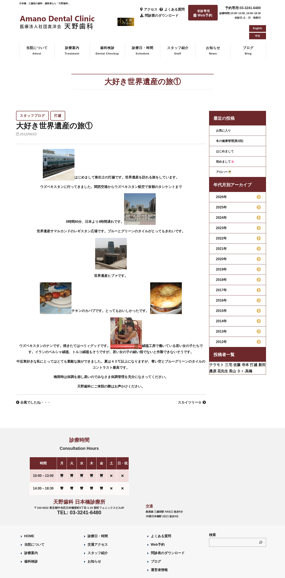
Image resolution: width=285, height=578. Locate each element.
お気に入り (224, 112)
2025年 (221, 189)
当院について (37, 33)
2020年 (221, 241)
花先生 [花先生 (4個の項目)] (234, 355)
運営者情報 (159, 552)
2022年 (221, 220)
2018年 (221, 262)
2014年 (221, 303)
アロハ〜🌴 (225, 154)
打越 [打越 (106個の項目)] (261, 347)
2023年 (221, 210)
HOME (29, 518)
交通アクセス (98, 526)
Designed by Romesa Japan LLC (68, 572)
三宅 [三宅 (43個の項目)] (232, 347)
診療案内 (72, 33)
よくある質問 (161, 518)
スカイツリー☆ (192, 384)
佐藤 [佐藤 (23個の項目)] (242, 347)
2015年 (221, 293)
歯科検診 (107, 33)
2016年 (221, 282)
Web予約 (158, 526)
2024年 (221, 199)
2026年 (221, 179)
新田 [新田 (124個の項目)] (213, 355)
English (257, 9)
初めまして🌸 (226, 143)
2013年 (221, 313)
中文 (257, 16)
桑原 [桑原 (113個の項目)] (223, 355)
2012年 (221, 324)
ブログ (248, 33)
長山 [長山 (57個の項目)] (246, 355)
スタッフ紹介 (178, 33)
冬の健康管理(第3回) (231, 123)
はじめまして (226, 133)
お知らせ (213, 33)
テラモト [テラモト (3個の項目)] (218, 347)
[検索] (261, 524)
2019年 (221, 251)
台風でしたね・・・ (33, 384)
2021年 (221, 231)
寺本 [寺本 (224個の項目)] (251, 347)
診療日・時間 (142, 33)
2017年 (221, 272)
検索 (212, 516)
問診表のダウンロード (168, 535)
